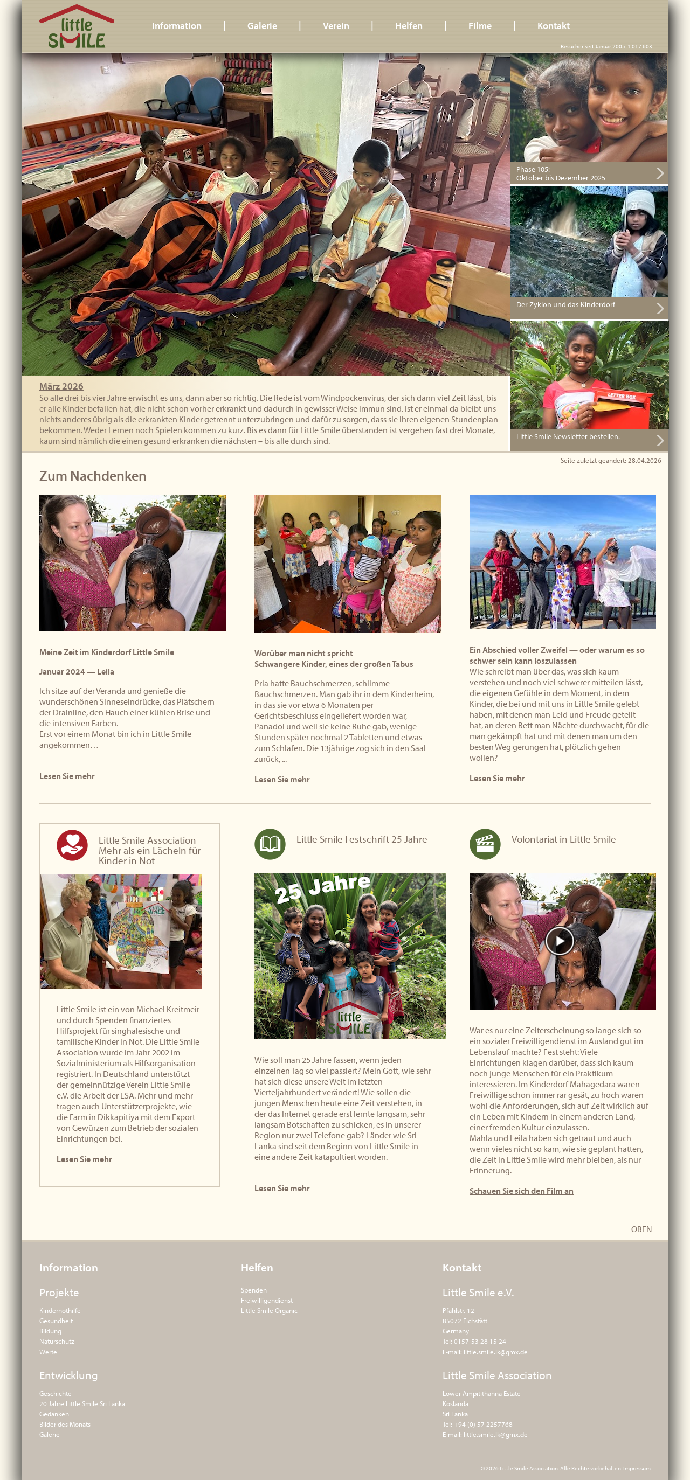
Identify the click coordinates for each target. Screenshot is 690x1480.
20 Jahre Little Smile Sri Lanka (82, 1403)
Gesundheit (56, 1320)
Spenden (254, 1290)
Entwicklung (68, 1375)
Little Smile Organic (269, 1310)
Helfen (409, 25)
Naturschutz (56, 1341)
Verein (336, 25)
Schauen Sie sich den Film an (522, 1190)
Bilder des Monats (65, 1424)
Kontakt (553, 25)
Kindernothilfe (60, 1310)
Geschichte (55, 1393)
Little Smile (76, 26)
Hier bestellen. (532, 325)
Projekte (59, 1292)
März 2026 (61, 386)
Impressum (637, 1468)
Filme (480, 25)
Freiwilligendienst (267, 1300)
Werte (48, 1351)
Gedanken (54, 1413)
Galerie (262, 25)
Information (177, 25)
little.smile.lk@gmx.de (496, 1351)
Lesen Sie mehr (67, 775)
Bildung (50, 1330)
